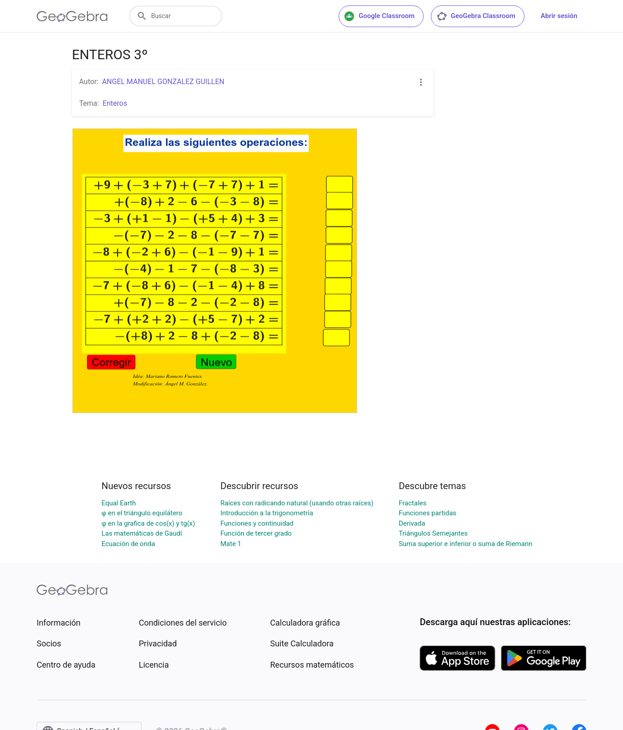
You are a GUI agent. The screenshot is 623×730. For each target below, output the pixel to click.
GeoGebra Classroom (475, 16)
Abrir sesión (559, 16)
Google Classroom (379, 16)
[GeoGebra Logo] (72, 16)
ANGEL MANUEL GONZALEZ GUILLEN (163, 81)
